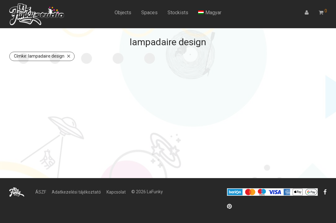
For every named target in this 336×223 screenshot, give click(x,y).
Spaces (149, 12)
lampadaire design (39, 56)
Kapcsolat (116, 192)
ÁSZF (40, 192)
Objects (123, 12)
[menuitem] (209, 12)
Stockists (178, 12)
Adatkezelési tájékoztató (76, 192)
